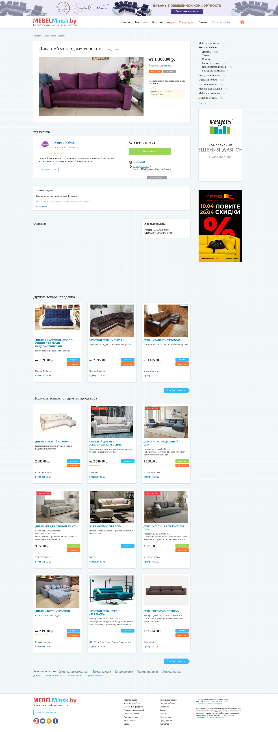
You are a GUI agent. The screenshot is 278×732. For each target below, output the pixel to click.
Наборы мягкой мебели (214, 67)
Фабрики (157, 22)
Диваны (61, 35)
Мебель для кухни (209, 43)
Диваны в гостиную (172, 671)
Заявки (203, 22)
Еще (203, 103)
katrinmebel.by (139, 162)
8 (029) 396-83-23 (97, 477)
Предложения (166, 720)
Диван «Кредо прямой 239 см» (56, 526)
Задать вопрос (150, 151)
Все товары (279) (49, 169)
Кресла (206, 59)
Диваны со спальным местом (47, 675)
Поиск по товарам (132, 713)
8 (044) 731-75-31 (142, 142)
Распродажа (186, 22)
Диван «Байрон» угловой (162, 340)
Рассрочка (164, 706)
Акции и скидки (131, 717)
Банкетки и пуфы (211, 63)
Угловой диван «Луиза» (106, 340)
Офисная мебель (208, 79)
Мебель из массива (209, 93)
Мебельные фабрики (133, 706)
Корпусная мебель (209, 75)
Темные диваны (74, 675)
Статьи (127, 724)
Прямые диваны (94, 675)
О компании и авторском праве (209, 704)
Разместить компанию (45, 712)
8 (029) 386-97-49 (97, 562)
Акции (171, 22)
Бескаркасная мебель (213, 70)
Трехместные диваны (147, 671)
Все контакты (157, 178)
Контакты (164, 724)
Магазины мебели (132, 703)
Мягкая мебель (49, 35)
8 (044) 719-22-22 (151, 477)
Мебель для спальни (210, 88)
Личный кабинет (167, 703)
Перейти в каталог (176, 390)
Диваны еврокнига (101, 671)
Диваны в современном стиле (73, 671)
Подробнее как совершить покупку (210, 717)
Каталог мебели (131, 700)
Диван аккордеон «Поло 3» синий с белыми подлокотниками (54, 343)
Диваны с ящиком (124, 671)
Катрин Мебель (64, 142)
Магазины (141, 22)
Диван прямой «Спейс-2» (161, 611)
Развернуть (41, 206)
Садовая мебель (208, 97)
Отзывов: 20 (73, 147)
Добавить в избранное (160, 65)
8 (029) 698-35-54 (43, 477)
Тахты (205, 55)
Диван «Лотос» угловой (52, 611)
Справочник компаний (134, 710)
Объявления (165, 717)
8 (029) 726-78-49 (97, 646)
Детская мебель (207, 84)
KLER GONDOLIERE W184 (105, 526)
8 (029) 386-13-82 (151, 646)
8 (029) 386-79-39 (43, 646)
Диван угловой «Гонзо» (52, 441)
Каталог (126, 22)
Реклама (163, 713)
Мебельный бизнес (224, 22)
